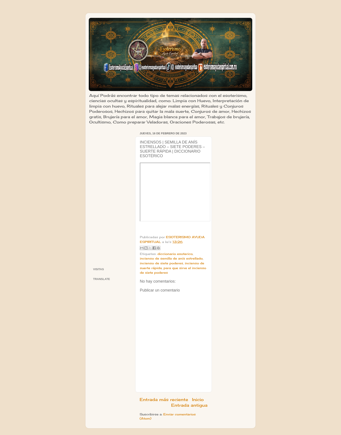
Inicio (198, 399)
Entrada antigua (189, 405)
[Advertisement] (111, 195)
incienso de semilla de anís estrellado (171, 258)
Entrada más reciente (164, 399)
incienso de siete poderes (161, 263)
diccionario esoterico (175, 254)
